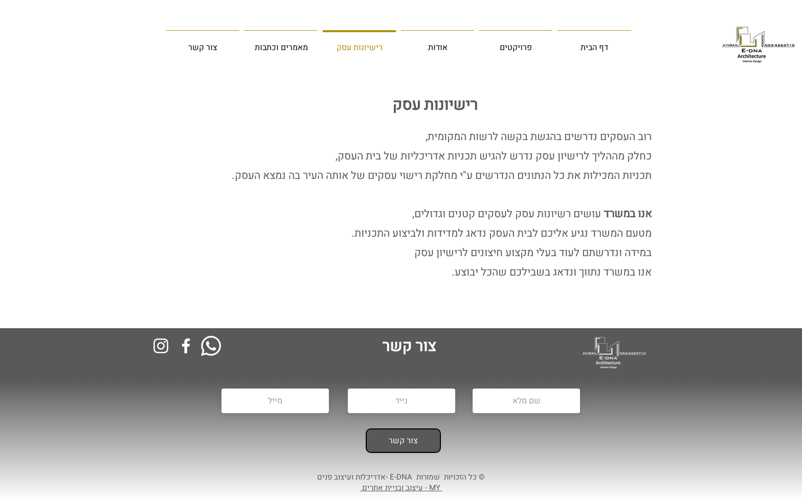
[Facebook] (186, 346)
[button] (281, 43)
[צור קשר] (403, 440)
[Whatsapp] (211, 346)
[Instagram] (161, 346)
